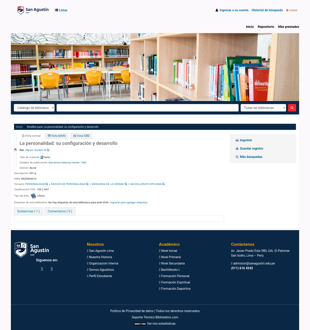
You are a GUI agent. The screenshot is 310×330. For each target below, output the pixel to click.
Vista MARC (57, 135)
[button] (62, 10)
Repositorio (266, 27)
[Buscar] (292, 108)
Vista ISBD (81, 135)
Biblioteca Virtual (22, 10)
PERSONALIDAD (35, 184)
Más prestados (288, 27)
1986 (83, 162)
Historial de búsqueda (267, 10)
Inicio (250, 27)
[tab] (59, 211)
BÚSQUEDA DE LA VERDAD (108, 184)
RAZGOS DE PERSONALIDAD (68, 184)
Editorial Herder (70, 162)
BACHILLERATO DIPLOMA (145, 184)
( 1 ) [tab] (28, 211)
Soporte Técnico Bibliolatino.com (155, 317)
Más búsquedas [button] (249, 157)
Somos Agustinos (100, 270)
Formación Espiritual (174, 282)
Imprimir (243, 140)
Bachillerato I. (169, 270)
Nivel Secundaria (172, 263)
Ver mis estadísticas (161, 323)
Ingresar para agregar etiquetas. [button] (129, 202)
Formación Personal (174, 276)
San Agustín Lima (100, 251)
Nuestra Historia (99, 257)
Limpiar (291, 10)
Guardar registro (249, 148)
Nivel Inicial (168, 251)
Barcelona (55, 162)
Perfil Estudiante (99, 276)
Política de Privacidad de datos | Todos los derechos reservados (155, 311)
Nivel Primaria (170, 257)
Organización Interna (102, 263)
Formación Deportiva (175, 289)
